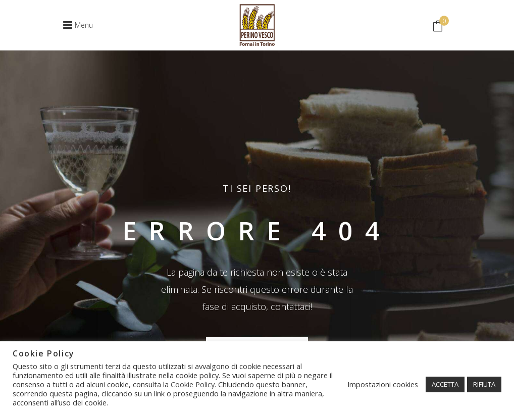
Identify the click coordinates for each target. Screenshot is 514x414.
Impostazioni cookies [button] (382, 384)
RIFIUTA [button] (484, 384)
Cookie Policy (193, 384)
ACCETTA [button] (445, 384)
